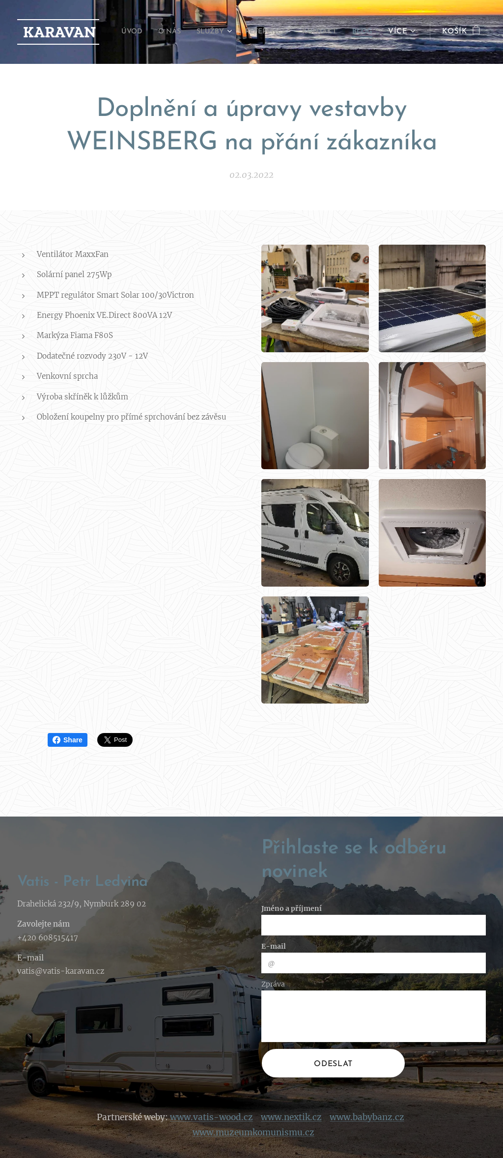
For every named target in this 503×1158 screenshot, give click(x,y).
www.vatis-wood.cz (211, 1116)
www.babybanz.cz (367, 1116)
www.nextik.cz (291, 1116)
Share (68, 740)
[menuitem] (150, 32)
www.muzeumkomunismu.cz (253, 1132)
